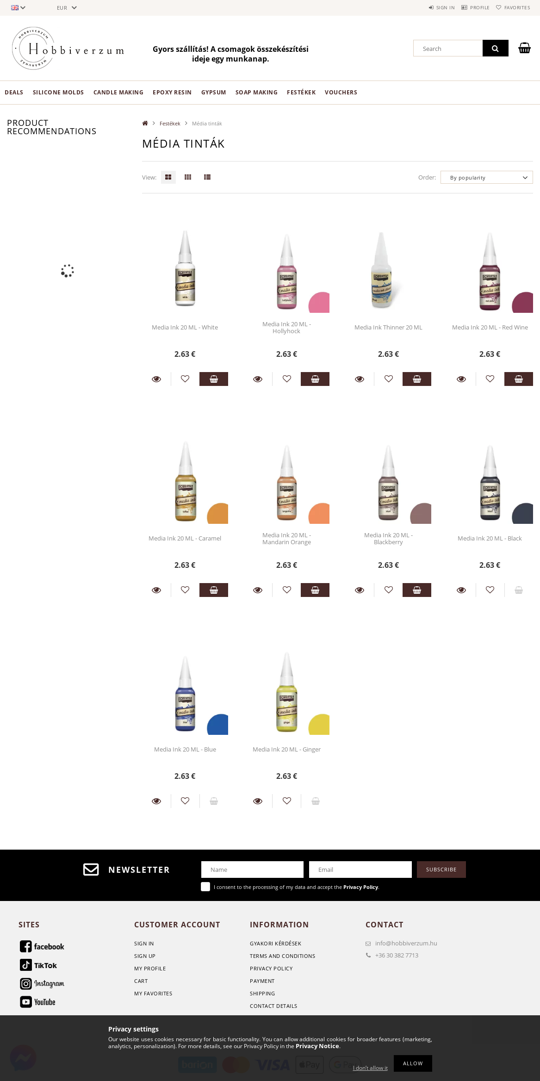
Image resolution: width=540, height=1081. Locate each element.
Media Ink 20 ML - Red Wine (490, 327)
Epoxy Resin (172, 92)
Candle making (118, 92)
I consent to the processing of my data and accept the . (296, 886)
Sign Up (145, 955)
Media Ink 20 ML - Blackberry (388, 538)
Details (156, 379)
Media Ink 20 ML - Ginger (287, 749)
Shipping (262, 993)
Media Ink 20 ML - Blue (185, 749)
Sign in (426, 7)
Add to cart (213, 379)
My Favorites (153, 993)
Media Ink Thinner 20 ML (388, 327)
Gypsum (213, 92)
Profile (469, 7)
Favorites (514, 7)
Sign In (144, 943)
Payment (262, 980)
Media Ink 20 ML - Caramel (185, 538)
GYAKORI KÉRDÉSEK (275, 943)
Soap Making (257, 92)
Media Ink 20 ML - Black (490, 538)
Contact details (274, 1005)
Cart (141, 980)
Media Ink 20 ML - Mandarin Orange (286, 538)
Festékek (301, 92)
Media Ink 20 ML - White (185, 327)
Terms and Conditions (282, 955)
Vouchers (341, 92)
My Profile (150, 968)
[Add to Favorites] (185, 379)
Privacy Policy (271, 968)
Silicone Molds (58, 92)
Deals (14, 92)
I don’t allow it (370, 1068)
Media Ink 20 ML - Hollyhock (286, 327)
